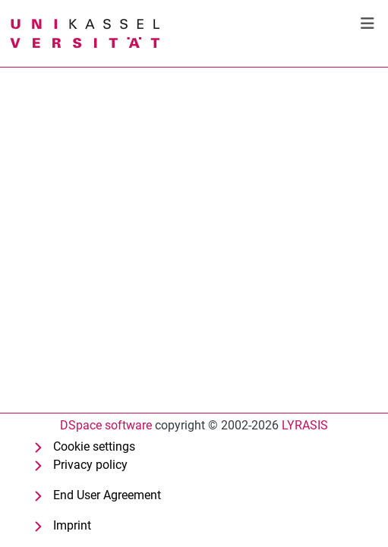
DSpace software (106, 425)
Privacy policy (90, 464)
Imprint (72, 525)
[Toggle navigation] (367, 23)
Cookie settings (94, 446)
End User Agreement (107, 495)
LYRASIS (305, 425)
